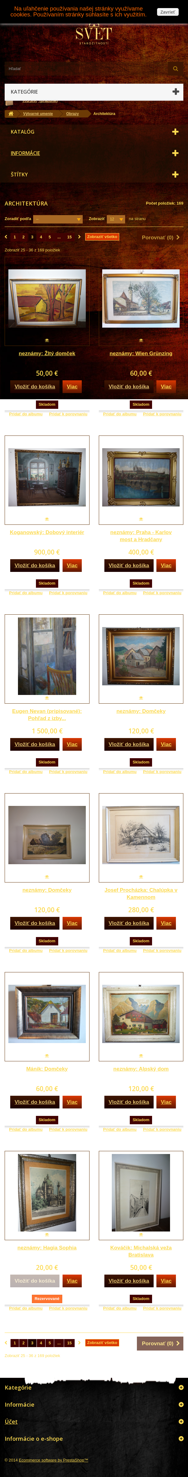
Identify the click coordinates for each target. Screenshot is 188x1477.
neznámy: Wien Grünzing (141, 353)
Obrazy (72, 114)
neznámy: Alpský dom (141, 1069)
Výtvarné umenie (38, 114)
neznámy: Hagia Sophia (47, 1248)
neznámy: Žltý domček (47, 353)
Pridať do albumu (25, 414)
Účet (11, 1421)
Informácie (25, 153)
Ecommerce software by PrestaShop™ (53, 1460)
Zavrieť (167, 12)
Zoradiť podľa (18, 218)
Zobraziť (97, 218)
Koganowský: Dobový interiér (47, 532)
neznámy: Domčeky (141, 711)
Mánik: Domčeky (47, 1069)
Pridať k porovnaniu (68, 414)
